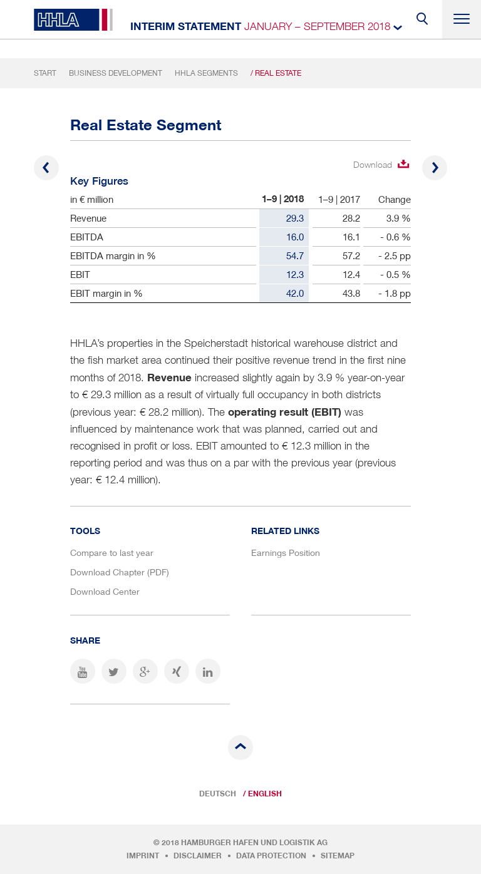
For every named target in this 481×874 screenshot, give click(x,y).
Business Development (115, 73)
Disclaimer (197, 856)
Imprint (143, 856)
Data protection (271, 856)
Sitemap (337, 856)
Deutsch (217, 794)
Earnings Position (285, 552)
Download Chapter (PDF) (119, 572)
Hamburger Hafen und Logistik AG (254, 843)
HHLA (73, 20)
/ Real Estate (276, 73)
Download (372, 164)
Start (45, 73)
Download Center (105, 591)
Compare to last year (111, 552)
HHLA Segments (206, 73)
